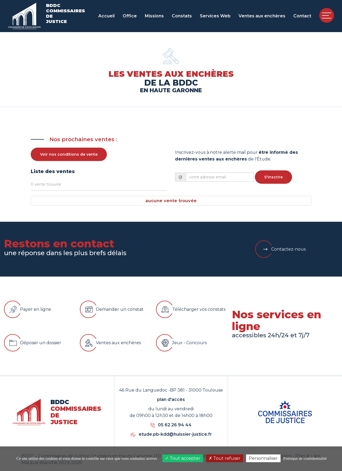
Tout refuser (224, 458)
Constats (182, 15)
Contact (302, 15)
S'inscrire (273, 177)
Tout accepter (182, 458)
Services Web (215, 15)
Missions (154, 15)
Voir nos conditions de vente (69, 154)
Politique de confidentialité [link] (305, 458)
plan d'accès (171, 399)
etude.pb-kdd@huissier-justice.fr (171, 434)
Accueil (106, 15)
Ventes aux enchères (262, 15)
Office (130, 15)
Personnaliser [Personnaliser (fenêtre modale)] (263, 458)
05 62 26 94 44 (171, 424)
